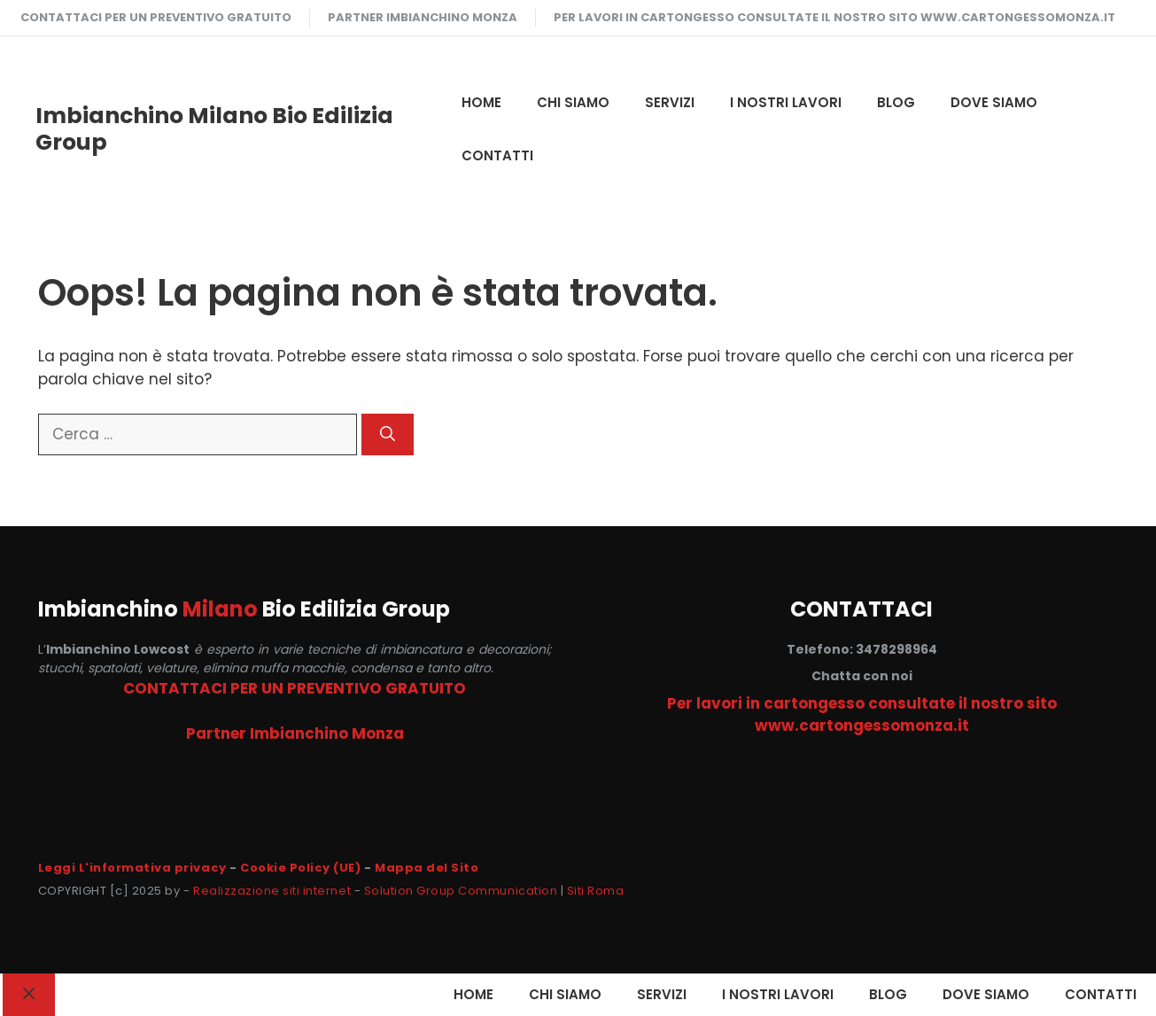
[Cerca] (387, 435)
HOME (481, 102)
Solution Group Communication (461, 890)
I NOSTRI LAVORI (786, 102)
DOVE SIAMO (993, 102)
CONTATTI (497, 155)
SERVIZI (669, 102)
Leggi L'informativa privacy (132, 867)
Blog (896, 102)
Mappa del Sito (426, 867)
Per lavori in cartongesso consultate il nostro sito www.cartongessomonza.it (834, 17)
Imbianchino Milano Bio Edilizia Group (214, 129)
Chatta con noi (861, 676)
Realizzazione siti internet (272, 890)
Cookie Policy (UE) (300, 867)
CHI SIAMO (573, 102)
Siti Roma (596, 890)
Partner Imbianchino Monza (422, 17)
